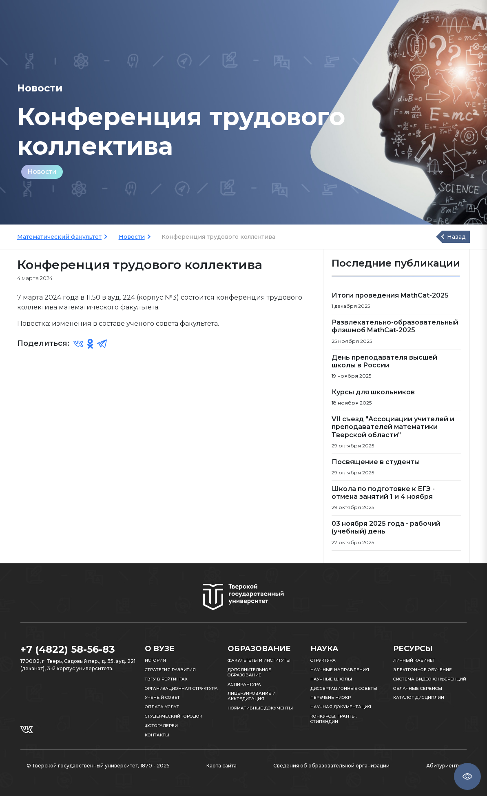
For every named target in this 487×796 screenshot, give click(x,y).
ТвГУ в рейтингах (166, 679)
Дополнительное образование (249, 672)
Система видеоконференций (429, 679)
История (155, 660)
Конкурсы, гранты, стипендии (333, 719)
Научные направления (339, 669)
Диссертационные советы (343, 688)
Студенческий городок (173, 716)
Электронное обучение (422, 669)
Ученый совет (162, 697)
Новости (42, 172)
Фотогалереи (161, 725)
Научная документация (340, 706)
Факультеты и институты (259, 660)
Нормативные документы (260, 708)
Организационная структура (181, 688)
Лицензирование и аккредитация (252, 696)
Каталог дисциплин (418, 697)
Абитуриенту (443, 766)
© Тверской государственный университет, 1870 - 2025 (98, 766)
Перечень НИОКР (330, 697)
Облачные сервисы (417, 688)
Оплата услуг (162, 706)
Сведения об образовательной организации (331, 766)
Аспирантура (244, 684)
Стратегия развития (170, 669)
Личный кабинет (414, 660)
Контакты (157, 735)
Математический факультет (59, 236)
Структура (323, 660)
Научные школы (331, 679)
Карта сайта (221, 766)
